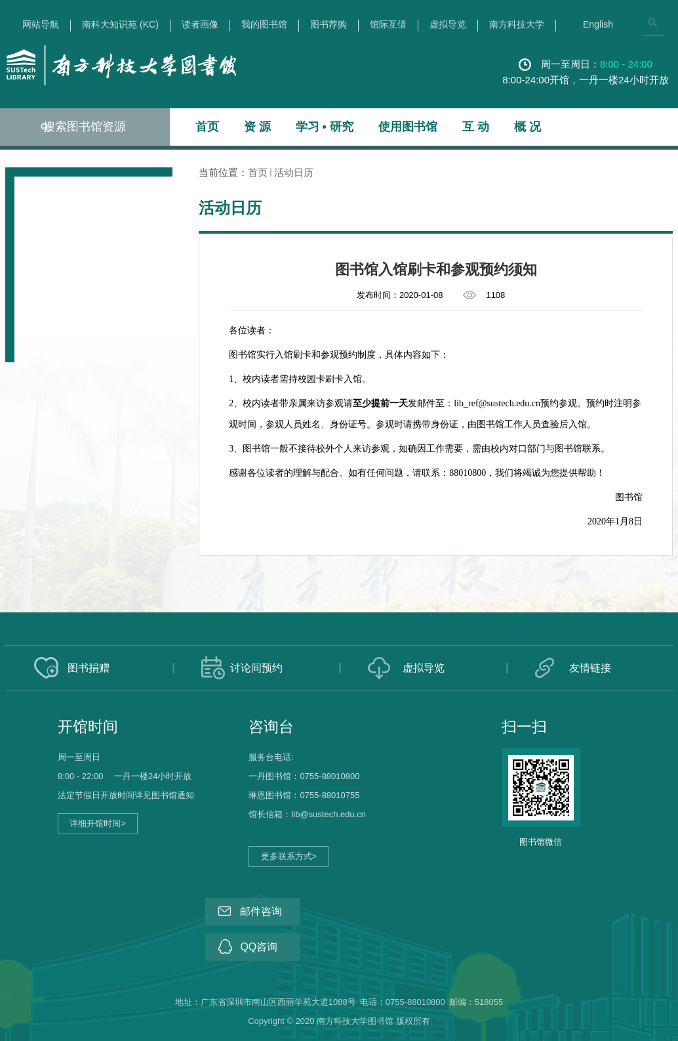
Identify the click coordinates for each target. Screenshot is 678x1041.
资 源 (257, 126)
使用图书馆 (407, 126)
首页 (207, 126)
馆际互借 (388, 25)
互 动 (475, 126)
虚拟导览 (447, 25)
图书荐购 (328, 25)
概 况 (527, 126)
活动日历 (293, 172)
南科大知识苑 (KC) (120, 25)
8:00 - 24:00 (626, 64)
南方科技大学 (516, 25)
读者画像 (200, 25)
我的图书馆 (264, 25)
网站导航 (40, 25)
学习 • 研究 (324, 126)
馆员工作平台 (40, 850)
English (598, 25)
